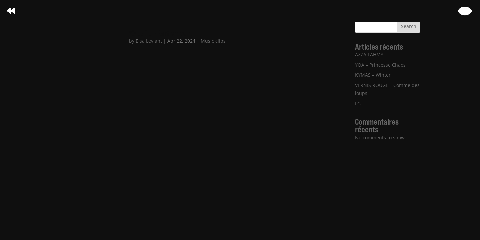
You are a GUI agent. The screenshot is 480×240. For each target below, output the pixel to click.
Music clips (213, 41)
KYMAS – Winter (373, 75)
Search (408, 26)
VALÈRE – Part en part (160, 33)
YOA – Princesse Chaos (380, 65)
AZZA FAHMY (369, 54)
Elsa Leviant (149, 41)
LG (358, 103)
